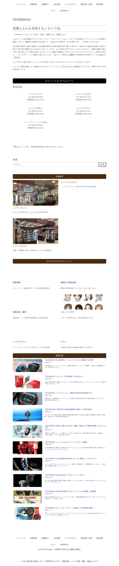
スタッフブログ (67, 312)
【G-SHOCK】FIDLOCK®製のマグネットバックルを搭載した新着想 (70, 491)
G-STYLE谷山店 (20, 208)
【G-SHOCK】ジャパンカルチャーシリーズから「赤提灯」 (67, 442)
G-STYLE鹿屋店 (20, 246)
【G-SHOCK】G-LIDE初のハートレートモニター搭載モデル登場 (69, 360)
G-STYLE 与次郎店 (83, 94)
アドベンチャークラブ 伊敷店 (35, 122)
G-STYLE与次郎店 (69, 182)
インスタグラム (19, 341)
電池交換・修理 (19, 312)
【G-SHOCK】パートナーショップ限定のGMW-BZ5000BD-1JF (68, 393)
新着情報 (16, 282)
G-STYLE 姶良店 (83, 108)
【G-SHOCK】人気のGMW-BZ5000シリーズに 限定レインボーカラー (71, 459)
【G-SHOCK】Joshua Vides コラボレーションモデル (65, 475)
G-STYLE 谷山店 (35, 94)
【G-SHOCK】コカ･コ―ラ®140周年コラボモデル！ (64, 376)
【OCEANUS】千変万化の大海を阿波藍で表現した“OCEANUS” (68, 409)
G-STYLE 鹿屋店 (35, 108)
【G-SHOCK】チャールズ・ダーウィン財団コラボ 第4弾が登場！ (69, 508)
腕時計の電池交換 (68, 282)
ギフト (64, 341)
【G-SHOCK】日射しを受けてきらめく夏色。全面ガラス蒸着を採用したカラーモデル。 (75, 427)
